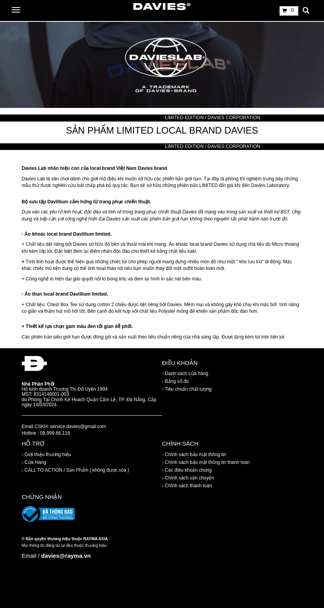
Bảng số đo (175, 381)
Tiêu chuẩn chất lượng (187, 389)
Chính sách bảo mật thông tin (194, 454)
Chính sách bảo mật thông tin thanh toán (206, 462)
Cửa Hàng (34, 462)
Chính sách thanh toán (187, 485)
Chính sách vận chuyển (188, 478)
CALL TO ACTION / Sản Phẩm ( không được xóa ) (75, 470)
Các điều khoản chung (187, 470)
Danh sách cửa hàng (185, 374)
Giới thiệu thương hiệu (46, 454)
